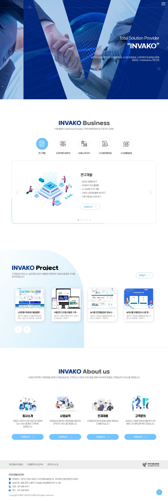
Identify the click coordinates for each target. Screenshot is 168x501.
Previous (17, 192)
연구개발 (41, 153)
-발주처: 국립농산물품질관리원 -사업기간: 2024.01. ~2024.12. (102, 317)
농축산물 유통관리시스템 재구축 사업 (139, 312)
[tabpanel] (84, 49)
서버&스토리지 (84, 153)
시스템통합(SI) (126, 153)
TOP (159, 492)
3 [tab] (87, 94)
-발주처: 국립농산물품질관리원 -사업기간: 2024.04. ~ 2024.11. (138, 317)
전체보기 (142, 275)
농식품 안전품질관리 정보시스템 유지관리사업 (103, 312)
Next (150, 192)
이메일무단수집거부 (35, 464)
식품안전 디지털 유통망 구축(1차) (67, 312)
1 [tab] (81, 94)
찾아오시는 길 (52, 464)
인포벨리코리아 (15, 3)
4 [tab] (87, 220)
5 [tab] (90, 220)
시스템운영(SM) (105, 153)
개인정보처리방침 (16, 464)
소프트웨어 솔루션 (63, 153)
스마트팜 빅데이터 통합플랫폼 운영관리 (31, 312)
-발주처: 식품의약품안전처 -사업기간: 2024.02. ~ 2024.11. (66, 317)
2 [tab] (84, 94)
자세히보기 (88, 207)
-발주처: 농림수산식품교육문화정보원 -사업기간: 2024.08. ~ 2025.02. (30, 317)
